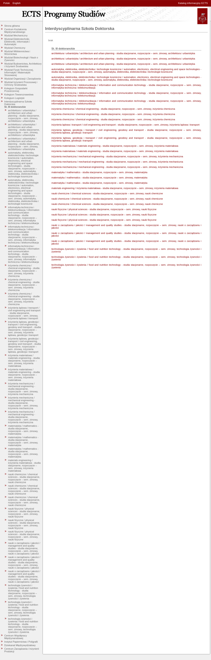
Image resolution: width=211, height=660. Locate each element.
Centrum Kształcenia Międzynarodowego (15, 30)
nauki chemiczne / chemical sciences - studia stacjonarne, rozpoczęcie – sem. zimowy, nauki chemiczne (24, 478)
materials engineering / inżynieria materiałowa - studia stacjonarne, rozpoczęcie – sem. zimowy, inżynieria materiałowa (24, 465)
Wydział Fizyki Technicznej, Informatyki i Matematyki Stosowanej (19, 72)
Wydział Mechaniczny (16, 35)
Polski (6, 3)
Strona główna (12, 25)
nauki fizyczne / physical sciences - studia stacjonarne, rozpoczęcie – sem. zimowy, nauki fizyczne (24, 512)
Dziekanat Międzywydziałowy (20, 645)
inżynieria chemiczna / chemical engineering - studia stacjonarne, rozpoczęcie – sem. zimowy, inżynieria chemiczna (24, 270)
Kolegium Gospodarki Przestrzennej (15, 89)
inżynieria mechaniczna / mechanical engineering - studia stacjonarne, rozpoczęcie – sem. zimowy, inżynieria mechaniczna (23, 388)
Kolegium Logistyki (14, 98)
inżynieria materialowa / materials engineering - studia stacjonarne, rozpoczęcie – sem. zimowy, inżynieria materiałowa (24, 360)
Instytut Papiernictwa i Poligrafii (21, 641)
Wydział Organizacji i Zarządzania (22, 78)
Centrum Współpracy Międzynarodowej (15, 637)
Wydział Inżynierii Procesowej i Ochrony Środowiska (20, 83)
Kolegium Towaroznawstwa (18, 94)
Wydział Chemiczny (14, 47)
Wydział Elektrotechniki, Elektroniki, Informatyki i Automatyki (17, 42)
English (16, 3)
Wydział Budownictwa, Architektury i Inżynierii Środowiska (23, 65)
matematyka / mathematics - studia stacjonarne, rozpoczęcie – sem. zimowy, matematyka (23, 430)
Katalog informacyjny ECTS (193, 3)
